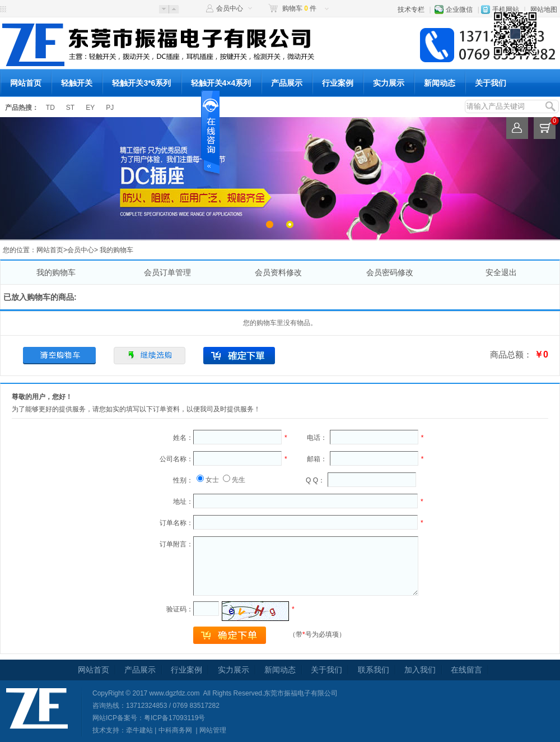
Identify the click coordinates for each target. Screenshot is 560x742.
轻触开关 (76, 82)
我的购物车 (56, 272)
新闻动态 (439, 82)
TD (50, 108)
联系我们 (373, 669)
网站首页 (25, 82)
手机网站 (505, 9)
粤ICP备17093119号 (174, 718)
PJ (110, 108)
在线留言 (466, 669)
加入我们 (420, 669)
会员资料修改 (278, 272)
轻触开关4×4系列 (221, 82)
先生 (238, 480)
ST (70, 108)
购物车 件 (299, 8)
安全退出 (501, 272)
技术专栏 (411, 9)
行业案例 (337, 82)
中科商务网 (175, 730)
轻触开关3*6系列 (141, 82)
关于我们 (490, 82)
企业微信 (459, 9)
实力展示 (388, 82)
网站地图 (543, 9)
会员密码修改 (389, 272)
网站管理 (212, 730)
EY (90, 108)
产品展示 (286, 82)
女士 (212, 480)
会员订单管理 (167, 272)
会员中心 (229, 8)
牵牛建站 (139, 730)
